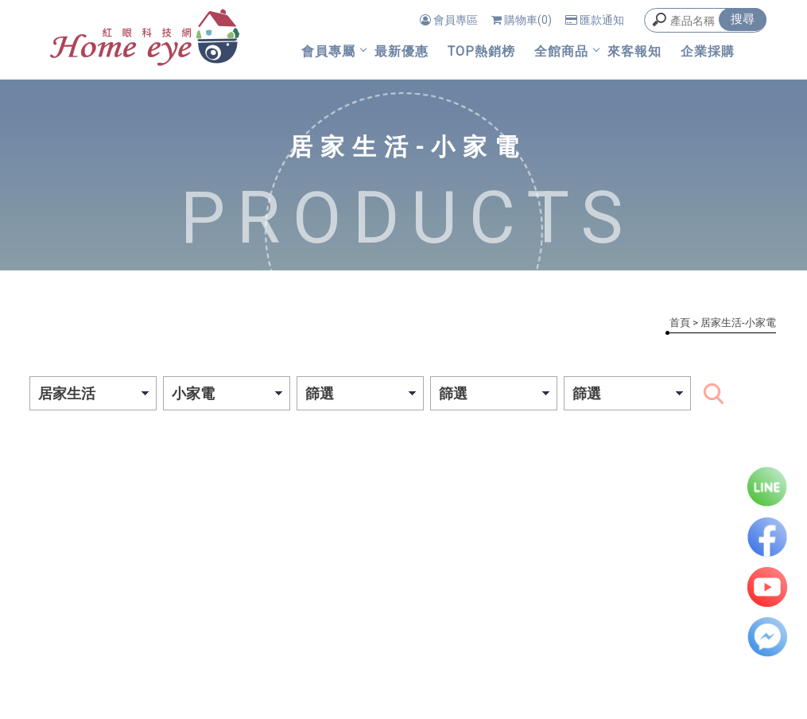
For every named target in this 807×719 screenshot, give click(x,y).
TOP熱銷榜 (481, 51)
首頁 (679, 322)
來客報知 (634, 51)
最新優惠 (401, 51)
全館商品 (561, 51)
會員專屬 (328, 51)
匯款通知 (594, 20)
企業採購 (708, 51)
